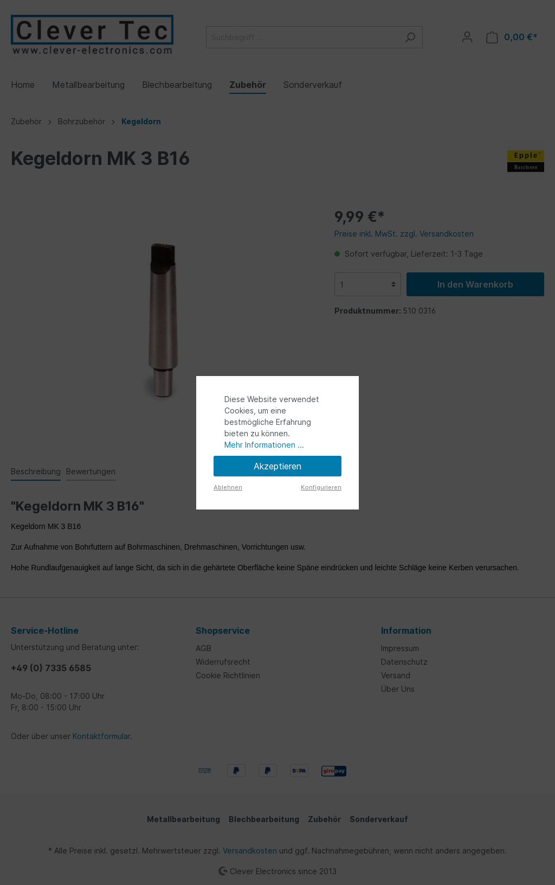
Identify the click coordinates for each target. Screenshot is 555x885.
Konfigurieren (321, 487)
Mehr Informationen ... (264, 444)
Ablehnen (228, 487)
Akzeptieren (277, 466)
